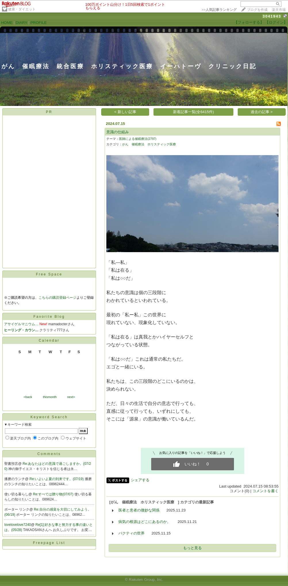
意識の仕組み (117, 132)
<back (28, 397)
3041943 (272, 16)
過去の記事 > (262, 112)
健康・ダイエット (22, 9)
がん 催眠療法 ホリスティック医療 (150, 144)
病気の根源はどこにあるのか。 (144, 522)
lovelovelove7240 (17, 525)
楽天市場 (279, 10)
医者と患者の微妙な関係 (139, 510)
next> (71, 397)
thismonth (50, 397)
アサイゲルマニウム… (21, 324)
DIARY (21, 22)
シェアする (140, 480)
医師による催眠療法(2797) (137, 138)
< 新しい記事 (125, 112)
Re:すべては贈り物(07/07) (53, 494)
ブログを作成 (257, 10)
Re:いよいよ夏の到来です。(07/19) (57, 479)
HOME (7, 22)
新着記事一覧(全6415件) (193, 112)
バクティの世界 (131, 533)
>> (219, 10)
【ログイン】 (276, 22)
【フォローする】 (249, 22)
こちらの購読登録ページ (57, 298)
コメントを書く (265, 491)
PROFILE (38, 22)
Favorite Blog (49, 317)
